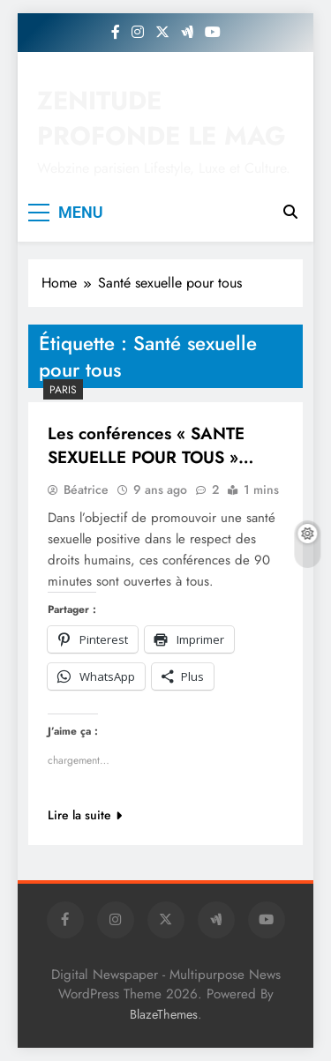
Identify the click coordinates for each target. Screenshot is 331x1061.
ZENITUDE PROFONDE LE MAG (161, 118)
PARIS (63, 390)
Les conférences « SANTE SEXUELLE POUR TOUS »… (150, 445)
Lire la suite (85, 815)
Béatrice (86, 489)
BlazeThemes (164, 1014)
